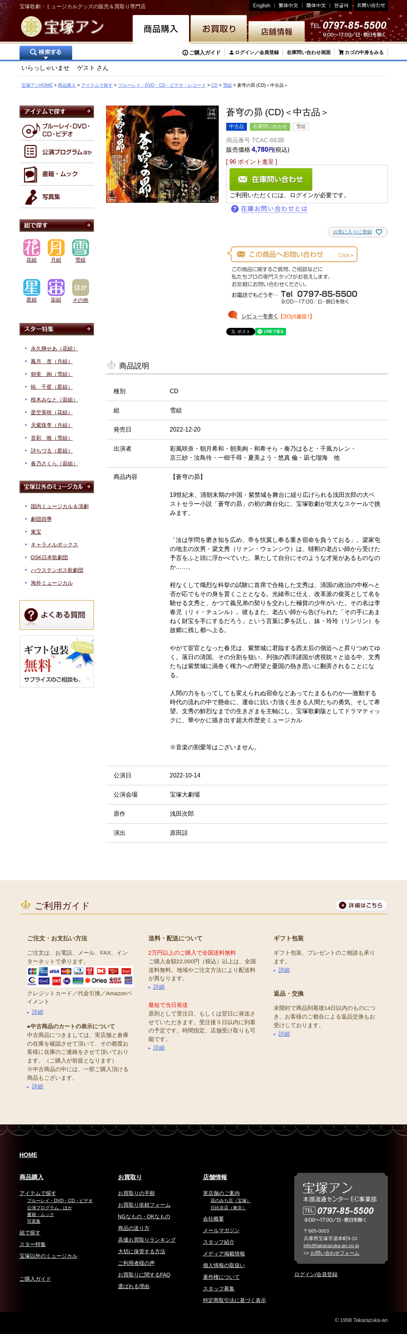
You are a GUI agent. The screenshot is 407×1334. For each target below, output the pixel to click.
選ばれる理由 (134, 1286)
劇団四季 (41, 519)
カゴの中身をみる (364, 52)
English (262, 5)
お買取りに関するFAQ (144, 1275)
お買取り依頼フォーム (144, 1205)
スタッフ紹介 (219, 1242)
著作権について (221, 1277)
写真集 (34, 1221)
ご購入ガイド (205, 53)
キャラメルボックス (54, 545)
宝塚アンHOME (37, 85)
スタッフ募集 (219, 1289)
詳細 (37, 1012)
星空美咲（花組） (52, 412)
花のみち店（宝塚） (230, 1200)
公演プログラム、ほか (49, 1207)
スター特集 (33, 1244)
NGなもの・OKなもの (144, 1216)
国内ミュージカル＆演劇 (60, 506)
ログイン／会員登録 (257, 52)
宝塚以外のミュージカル (48, 1256)
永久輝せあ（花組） (54, 349)
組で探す (30, 1233)
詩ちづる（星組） (52, 451)
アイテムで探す (97, 85)
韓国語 (341, 5)
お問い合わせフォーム (334, 1253)
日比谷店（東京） (228, 1207)
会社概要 (213, 1219)
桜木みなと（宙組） (54, 400)
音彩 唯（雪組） (52, 438)
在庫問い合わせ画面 (309, 52)
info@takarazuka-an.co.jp (331, 1245)
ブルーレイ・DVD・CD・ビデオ (60, 1200)
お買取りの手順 (136, 1193)
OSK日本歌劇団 (49, 557)
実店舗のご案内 (221, 1193)
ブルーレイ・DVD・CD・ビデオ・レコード (162, 85)
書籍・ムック (40, 1214)
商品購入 (67, 85)
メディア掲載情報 (224, 1254)
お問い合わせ (370, 5)
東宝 (36, 532)
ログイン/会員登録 (316, 1274)
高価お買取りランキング (147, 1240)
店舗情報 (215, 1177)
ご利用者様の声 (136, 1263)
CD (214, 85)
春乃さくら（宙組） (54, 463)
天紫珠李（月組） (52, 425)
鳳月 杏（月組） (52, 361)
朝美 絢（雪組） (52, 374)
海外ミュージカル (52, 583)
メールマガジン (221, 1230)
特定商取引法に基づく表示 (234, 1300)
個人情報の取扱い (224, 1265)
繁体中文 (289, 5)
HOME (29, 1155)
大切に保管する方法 (141, 1251)
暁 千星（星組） (52, 387)
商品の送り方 (134, 1228)
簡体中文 (316, 5)
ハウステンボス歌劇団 (57, 570)
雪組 (227, 85)
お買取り (130, 1177)
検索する (46, 53)
